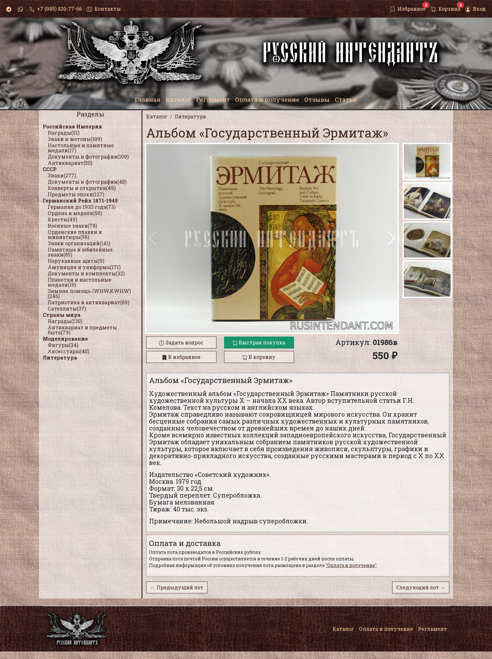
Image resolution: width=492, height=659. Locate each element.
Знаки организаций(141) (79, 243)
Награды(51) (63, 132)
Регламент (432, 628)
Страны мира (62, 314)
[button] (391, 238)
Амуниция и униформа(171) (84, 267)
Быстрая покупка (259, 342)
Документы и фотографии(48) (87, 181)
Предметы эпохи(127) (76, 194)
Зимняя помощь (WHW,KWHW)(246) (89, 293)
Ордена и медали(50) (75, 213)
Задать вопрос (181, 342)
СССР (49, 169)
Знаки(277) (62, 175)
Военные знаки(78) (72, 225)
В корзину (258, 357)
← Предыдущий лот (176, 587)
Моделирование (65, 338)
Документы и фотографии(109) (88, 156)
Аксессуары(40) (68, 351)
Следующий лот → (420, 587)
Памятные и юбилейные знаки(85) (80, 252)
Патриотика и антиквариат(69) (88, 302)
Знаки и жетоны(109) (75, 139)
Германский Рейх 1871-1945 (80, 200)
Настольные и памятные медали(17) (81, 148)
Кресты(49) (62, 219)
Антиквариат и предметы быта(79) (82, 330)
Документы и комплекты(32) (86, 273)
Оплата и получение (386, 628)
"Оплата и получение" (351, 565)
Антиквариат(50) (70, 162)
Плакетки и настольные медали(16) (79, 282)
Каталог (343, 628)
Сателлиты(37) (67, 308)
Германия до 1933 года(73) (81, 206)
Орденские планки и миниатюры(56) (75, 234)
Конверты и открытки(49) (81, 188)
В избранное (181, 357)
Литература (60, 357)
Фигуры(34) (63, 345)
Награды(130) (65, 321)
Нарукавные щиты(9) (76, 260)
